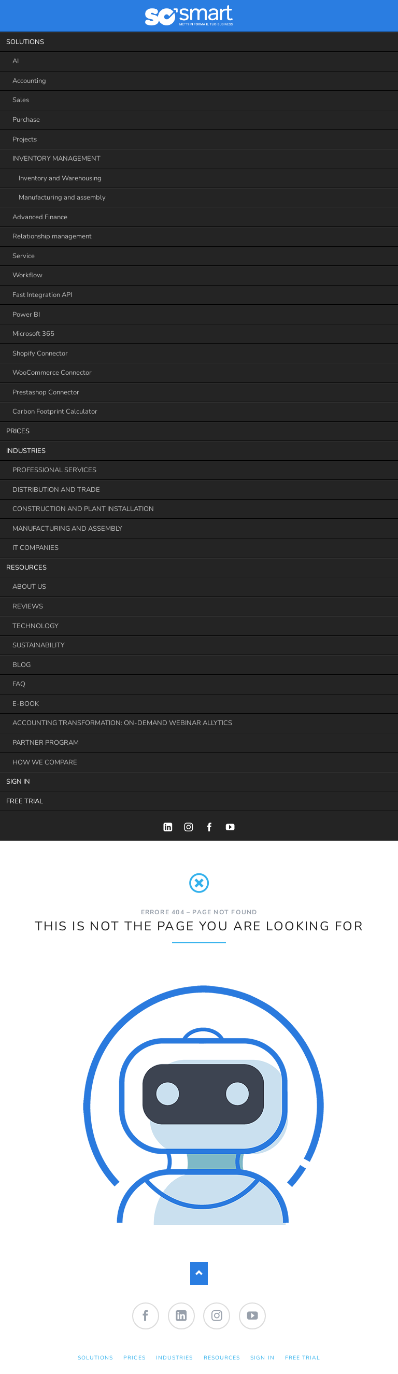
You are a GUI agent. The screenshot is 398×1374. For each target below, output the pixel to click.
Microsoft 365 (33, 333)
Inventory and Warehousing (60, 178)
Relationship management (52, 236)
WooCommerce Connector (52, 372)
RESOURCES (26, 567)
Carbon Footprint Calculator (54, 411)
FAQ (18, 684)
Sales (20, 100)
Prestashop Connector (45, 392)
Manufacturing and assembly (62, 197)
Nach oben (199, 1273)
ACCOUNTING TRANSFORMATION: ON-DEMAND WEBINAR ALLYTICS (122, 723)
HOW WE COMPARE (44, 762)
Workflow (27, 275)
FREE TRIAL (24, 801)
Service (23, 256)
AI (15, 61)
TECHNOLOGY (35, 626)
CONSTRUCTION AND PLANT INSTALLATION (83, 509)
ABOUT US (29, 586)
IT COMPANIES (35, 548)
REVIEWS (27, 606)
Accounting (29, 81)
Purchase (26, 119)
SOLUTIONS (25, 42)
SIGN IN (18, 781)
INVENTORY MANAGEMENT (56, 158)
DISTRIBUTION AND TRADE (56, 489)
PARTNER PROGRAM (45, 742)
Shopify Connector (40, 353)
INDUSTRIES (26, 451)
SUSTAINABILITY (38, 645)
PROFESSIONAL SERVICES (54, 470)
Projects (24, 139)
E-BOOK (25, 704)
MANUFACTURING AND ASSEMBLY (67, 528)
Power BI (26, 314)
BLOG (21, 665)
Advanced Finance (39, 217)
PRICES (18, 431)
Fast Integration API (42, 295)
